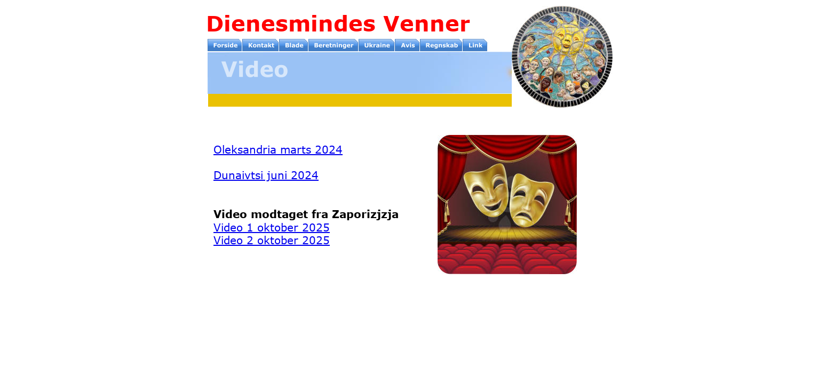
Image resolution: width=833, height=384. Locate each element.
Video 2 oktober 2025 (271, 239)
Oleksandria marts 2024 (278, 149)
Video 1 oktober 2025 (271, 227)
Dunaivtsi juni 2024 (266, 174)
